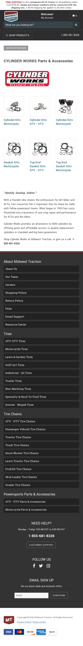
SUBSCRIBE (59, 595)
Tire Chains (13, 414)
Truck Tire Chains (17, 445)
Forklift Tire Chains (18, 469)
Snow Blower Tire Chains (22, 453)
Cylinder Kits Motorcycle (12, 122)
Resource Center (15, 324)
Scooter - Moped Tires (19, 404)
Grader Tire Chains (17, 485)
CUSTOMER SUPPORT (41, 544)
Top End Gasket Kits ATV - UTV (37, 166)
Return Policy (14, 300)
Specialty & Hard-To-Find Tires (25, 397)
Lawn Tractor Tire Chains (22, 461)
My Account (47, 18)
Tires (8, 333)
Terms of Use (39, 622)
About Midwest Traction (22, 261)
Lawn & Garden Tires (19, 357)
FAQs (8, 308)
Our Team (11, 277)
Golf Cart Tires (14, 365)
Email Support (14, 316)
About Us (11, 269)
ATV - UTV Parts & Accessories (25, 501)
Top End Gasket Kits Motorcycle (64, 166)
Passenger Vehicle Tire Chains (25, 429)
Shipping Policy (16, 292)
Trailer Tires (13, 381)
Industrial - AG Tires (18, 373)
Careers (10, 284)
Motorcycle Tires (16, 349)
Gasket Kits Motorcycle (11, 164)
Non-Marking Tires (18, 389)
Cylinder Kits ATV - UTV (38, 122)
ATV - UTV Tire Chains (20, 421)
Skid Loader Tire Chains (21, 477)
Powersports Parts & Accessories (29, 494)
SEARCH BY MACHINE (16, 47)
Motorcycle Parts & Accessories (26, 509)
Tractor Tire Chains (18, 437)
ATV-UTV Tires (15, 341)
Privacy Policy (24, 622)
